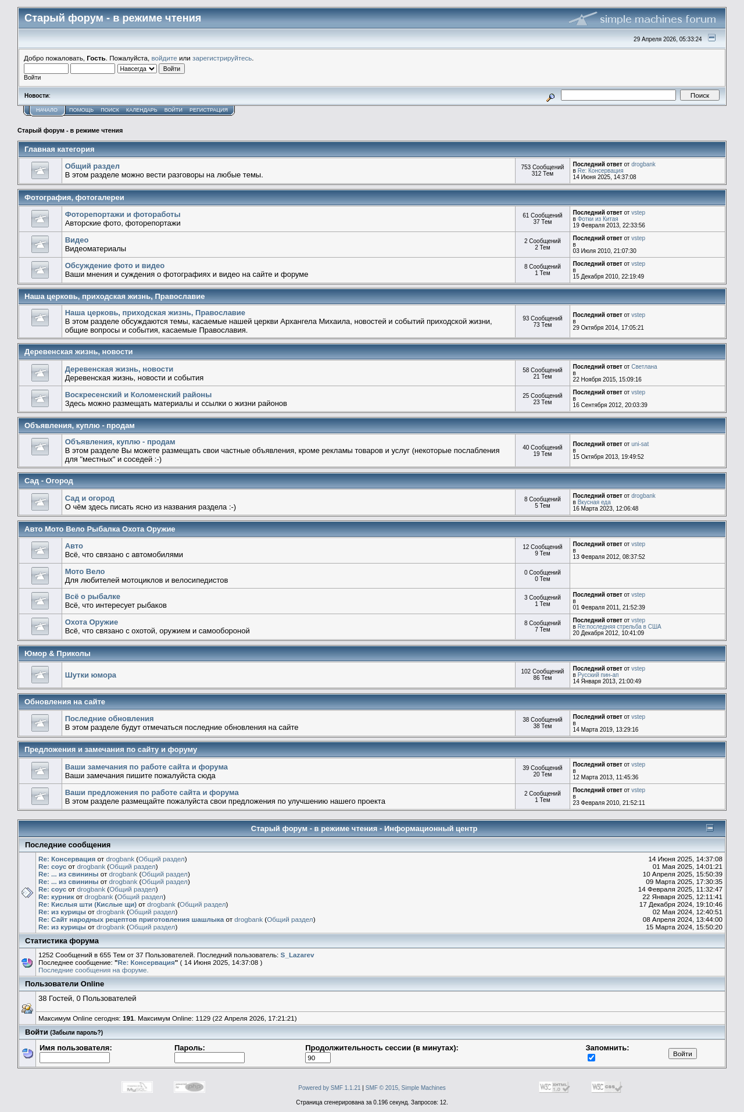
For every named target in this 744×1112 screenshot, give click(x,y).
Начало (47, 110)
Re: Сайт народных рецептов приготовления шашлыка (131, 919)
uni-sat (640, 444)
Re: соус (52, 866)
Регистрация (208, 110)
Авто (74, 545)
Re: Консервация (601, 170)
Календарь (142, 110)
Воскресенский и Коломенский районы (138, 394)
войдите (164, 58)
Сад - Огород (48, 480)
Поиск (110, 110)
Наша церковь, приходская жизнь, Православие (114, 296)
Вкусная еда (594, 502)
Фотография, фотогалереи (74, 197)
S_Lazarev (297, 954)
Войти (173, 110)
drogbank (643, 164)
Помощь (81, 110)
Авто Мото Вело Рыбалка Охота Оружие (100, 529)
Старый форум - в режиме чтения (70, 130)
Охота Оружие (92, 622)
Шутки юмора (90, 675)
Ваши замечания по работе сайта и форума (146, 766)
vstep (638, 212)
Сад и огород (90, 498)
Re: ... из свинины (68, 874)
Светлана (644, 366)
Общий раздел (92, 166)
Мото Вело (85, 571)
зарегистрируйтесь (222, 58)
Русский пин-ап (598, 675)
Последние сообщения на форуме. (93, 970)
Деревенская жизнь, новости (78, 351)
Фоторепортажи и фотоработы (123, 214)
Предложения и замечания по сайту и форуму (110, 749)
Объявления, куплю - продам (79, 425)
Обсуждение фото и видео (115, 265)
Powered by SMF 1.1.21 (329, 1088)
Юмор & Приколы (57, 653)
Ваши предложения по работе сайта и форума (152, 792)
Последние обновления (109, 718)
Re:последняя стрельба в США (619, 626)
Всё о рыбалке (92, 596)
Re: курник (56, 896)
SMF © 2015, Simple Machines (406, 1088)
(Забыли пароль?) (76, 1032)
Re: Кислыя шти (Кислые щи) (87, 904)
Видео (77, 240)
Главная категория (59, 149)
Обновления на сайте (64, 701)
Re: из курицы (62, 911)
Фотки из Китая (598, 219)
